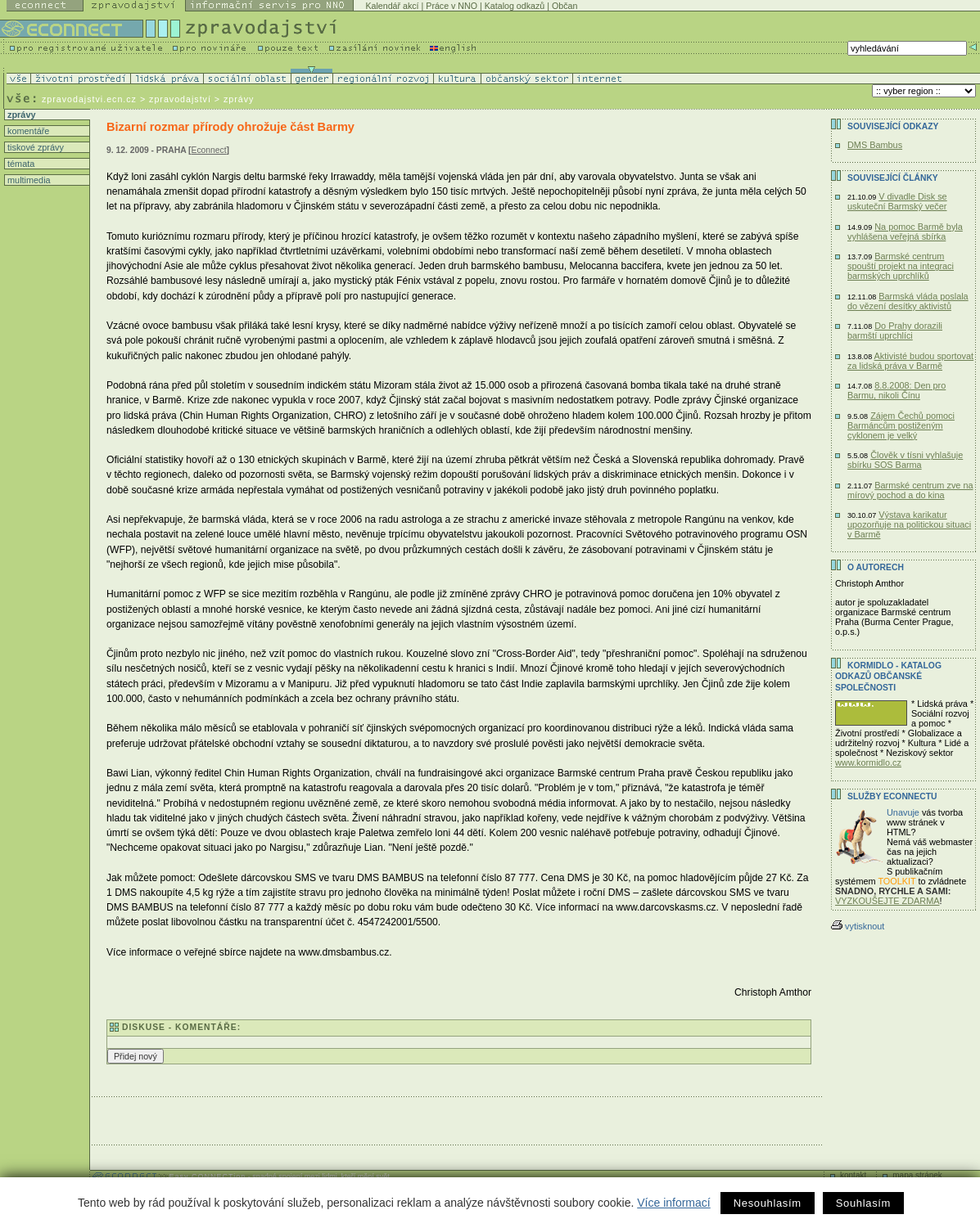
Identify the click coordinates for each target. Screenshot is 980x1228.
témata (19, 164)
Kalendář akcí (391, 6)
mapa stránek (917, 1175)
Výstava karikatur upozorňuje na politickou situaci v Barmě (909, 524)
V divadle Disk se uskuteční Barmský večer (897, 201)
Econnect (209, 150)
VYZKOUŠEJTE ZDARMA (887, 901)
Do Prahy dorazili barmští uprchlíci (894, 330)
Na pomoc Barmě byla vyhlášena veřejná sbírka (905, 231)
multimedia (28, 180)
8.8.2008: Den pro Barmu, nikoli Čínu (896, 390)
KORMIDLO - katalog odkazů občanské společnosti (888, 676)
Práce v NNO (451, 6)
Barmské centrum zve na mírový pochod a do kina (910, 490)
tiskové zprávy (34, 147)
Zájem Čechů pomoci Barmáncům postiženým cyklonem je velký (901, 425)
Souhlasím (863, 1203)
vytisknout (857, 926)
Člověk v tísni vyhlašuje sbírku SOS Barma (905, 460)
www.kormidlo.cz (868, 762)
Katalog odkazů (514, 6)
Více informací (673, 1202)
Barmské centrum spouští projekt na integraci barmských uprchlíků (900, 266)
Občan (564, 6)
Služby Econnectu (892, 796)
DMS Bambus (874, 145)
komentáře (27, 131)
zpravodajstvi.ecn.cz (89, 99)
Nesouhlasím (768, 1203)
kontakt (853, 1175)
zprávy (20, 114)
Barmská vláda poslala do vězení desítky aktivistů (908, 301)
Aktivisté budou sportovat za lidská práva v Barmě (910, 361)
